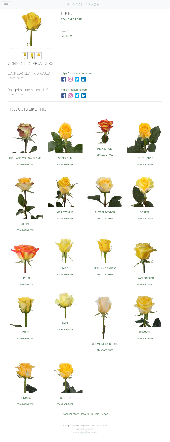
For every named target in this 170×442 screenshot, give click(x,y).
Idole (25, 332)
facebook (80, 429)
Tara (65, 323)
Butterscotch (105, 212)
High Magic (105, 148)
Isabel (65, 268)
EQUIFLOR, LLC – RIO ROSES (28, 48)
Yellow (67, 36)
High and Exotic (105, 268)
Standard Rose (71, 19)
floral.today (102, 425)
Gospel (145, 212)
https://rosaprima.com (74, 89)
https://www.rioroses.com (76, 73)
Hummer (145, 332)
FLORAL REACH (83, 5)
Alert (25, 224)
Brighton (65, 398)
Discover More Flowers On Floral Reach (85, 414)
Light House (144, 158)
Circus (25, 278)
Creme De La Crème (105, 344)
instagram (89, 429)
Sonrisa (25, 398)
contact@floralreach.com (85, 432)
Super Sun (65, 158)
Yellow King (65, 212)
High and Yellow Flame (25, 158)
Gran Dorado (145, 278)
